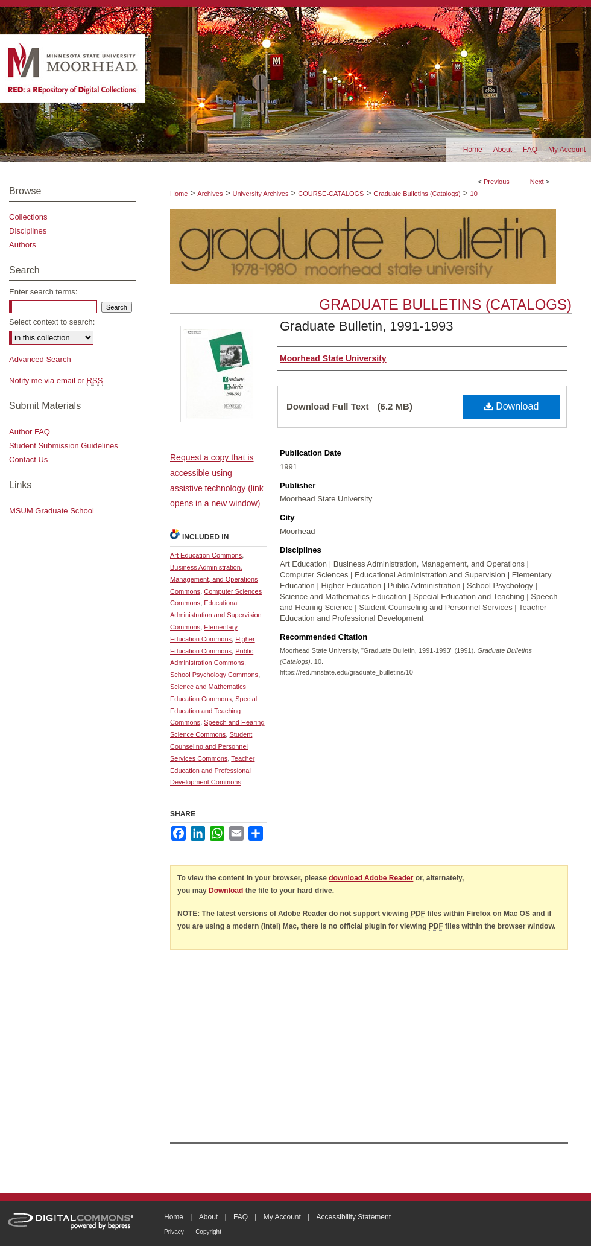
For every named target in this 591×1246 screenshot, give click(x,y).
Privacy (174, 1232)
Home (179, 193)
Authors (22, 244)
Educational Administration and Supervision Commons (216, 615)
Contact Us (28, 459)
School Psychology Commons (214, 674)
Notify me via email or (56, 380)
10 (474, 193)
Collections (28, 216)
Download (511, 406)
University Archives (260, 193)
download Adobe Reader (371, 878)
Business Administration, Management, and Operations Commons (214, 579)
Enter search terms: (43, 291)
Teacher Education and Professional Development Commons (212, 770)
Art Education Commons (206, 555)
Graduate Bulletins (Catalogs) (416, 193)
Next (537, 181)
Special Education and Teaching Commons (213, 710)
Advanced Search (40, 359)
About (208, 1217)
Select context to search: (52, 321)
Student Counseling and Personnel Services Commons (211, 746)
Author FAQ (29, 431)
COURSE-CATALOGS (331, 193)
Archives (210, 193)
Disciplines (27, 230)
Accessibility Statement (354, 1217)
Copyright (208, 1232)
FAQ (240, 1217)
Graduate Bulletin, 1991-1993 (366, 326)
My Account (282, 1217)
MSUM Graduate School (51, 510)
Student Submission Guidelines (63, 445)
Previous (497, 181)
